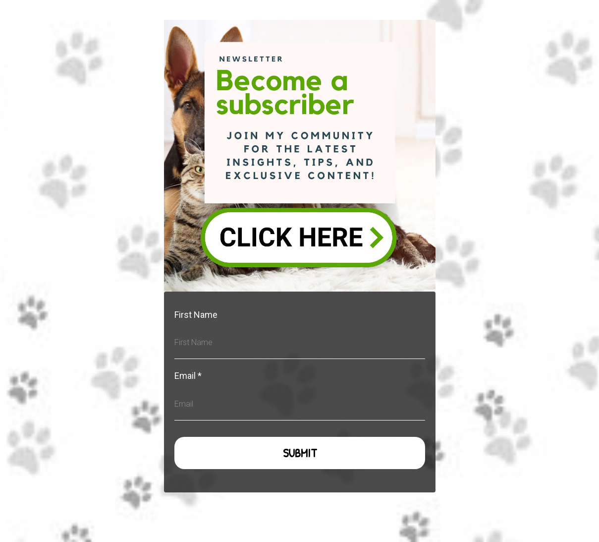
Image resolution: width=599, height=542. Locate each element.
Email (188, 375)
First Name (196, 314)
